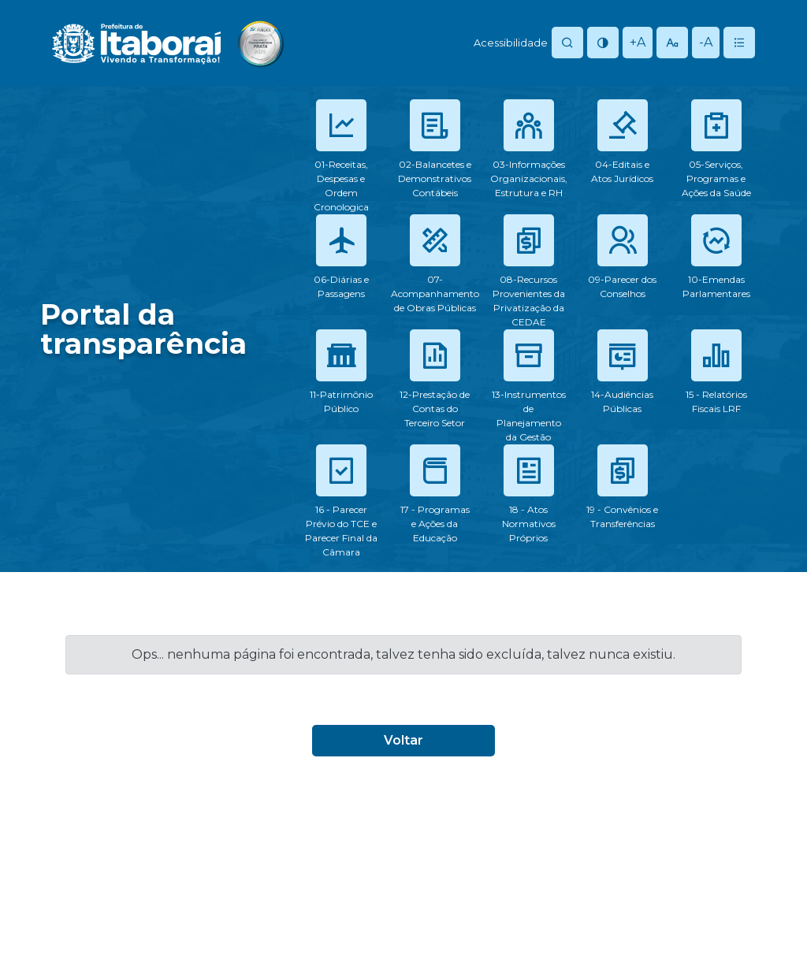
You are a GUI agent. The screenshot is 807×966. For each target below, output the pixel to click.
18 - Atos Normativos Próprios (529, 523)
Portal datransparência (143, 329)
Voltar (403, 740)
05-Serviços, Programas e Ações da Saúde (716, 178)
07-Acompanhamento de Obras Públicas (435, 293)
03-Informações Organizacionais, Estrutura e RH (528, 178)
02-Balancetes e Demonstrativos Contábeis (434, 178)
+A (637, 42)
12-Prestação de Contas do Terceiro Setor (435, 408)
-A (705, 42)
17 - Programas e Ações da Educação (435, 523)
